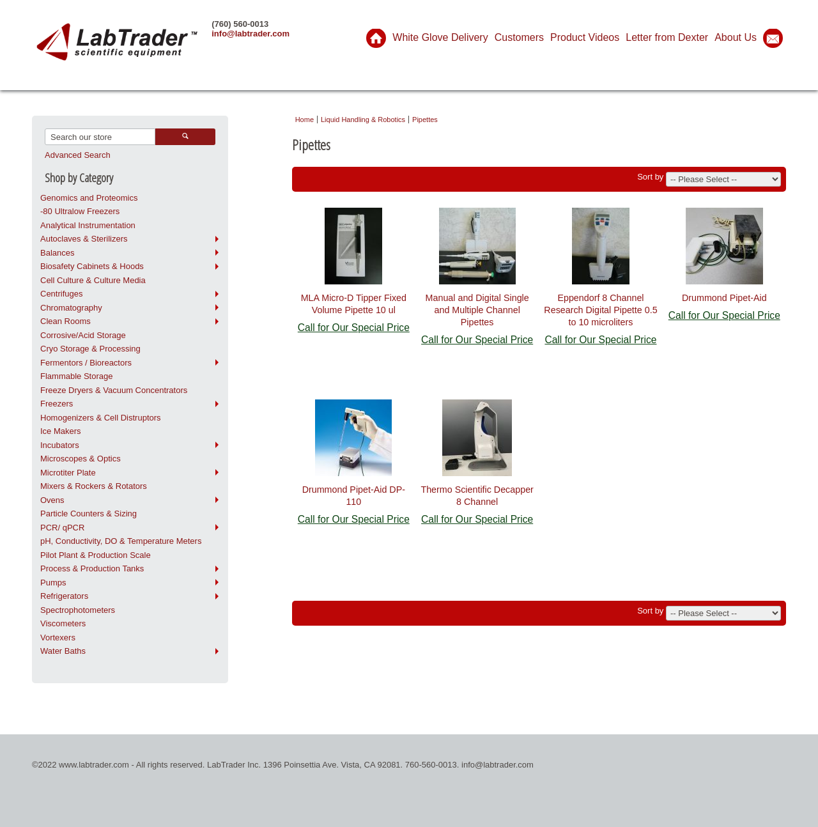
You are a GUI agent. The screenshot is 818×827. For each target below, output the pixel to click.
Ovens (52, 500)
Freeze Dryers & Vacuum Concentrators (113, 390)
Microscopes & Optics (80, 458)
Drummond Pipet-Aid (724, 298)
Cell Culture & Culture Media (93, 280)
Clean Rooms (65, 321)
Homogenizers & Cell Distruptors (100, 417)
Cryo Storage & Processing (90, 348)
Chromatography (71, 308)
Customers (519, 37)
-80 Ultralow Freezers (80, 211)
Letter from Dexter (667, 37)
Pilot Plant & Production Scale (95, 555)
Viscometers (63, 623)
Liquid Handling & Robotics (363, 119)
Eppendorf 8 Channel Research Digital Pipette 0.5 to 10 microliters (600, 310)
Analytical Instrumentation (87, 225)
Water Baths (63, 651)
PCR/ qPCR (62, 527)
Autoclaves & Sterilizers (84, 238)
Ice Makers (60, 431)
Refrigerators (64, 596)
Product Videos (584, 37)
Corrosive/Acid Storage (83, 335)
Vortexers (57, 637)
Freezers (56, 403)
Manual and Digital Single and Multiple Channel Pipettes (477, 310)
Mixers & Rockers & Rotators (93, 486)
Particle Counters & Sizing (88, 513)
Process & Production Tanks (92, 568)
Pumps (53, 582)
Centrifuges (61, 293)
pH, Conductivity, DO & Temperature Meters (120, 541)
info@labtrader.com (250, 33)
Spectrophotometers (77, 610)
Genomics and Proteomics (88, 198)
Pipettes (425, 119)
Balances (57, 253)
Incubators (59, 445)
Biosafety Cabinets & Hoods (92, 266)
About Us (735, 37)
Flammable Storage (76, 376)
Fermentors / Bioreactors (86, 362)
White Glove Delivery (440, 37)
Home (304, 119)
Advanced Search (78, 155)
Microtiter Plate (68, 472)
